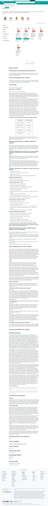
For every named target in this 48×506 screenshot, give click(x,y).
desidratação (15, 164)
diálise (35, 73)
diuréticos (20, 234)
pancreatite (14, 161)
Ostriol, (10, 448)
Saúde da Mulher (29, 3)
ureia (10, 162)
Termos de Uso (24, 477)
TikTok (34, 480)
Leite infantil (24, 3)
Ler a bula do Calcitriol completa (14, 464)
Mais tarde (11, 7)
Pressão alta (20, 3)
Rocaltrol (12, 448)
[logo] (3, 2)
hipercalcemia (28, 80)
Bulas (12, 482)
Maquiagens (42, 476)
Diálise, (10, 452)
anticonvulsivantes (12, 242)
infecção (19, 183)
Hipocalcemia (13, 452)
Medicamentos (14, 473)
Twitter (34, 474)
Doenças (13, 483)
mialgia (34, 156)
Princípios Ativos (14, 481)
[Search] (34, 2)
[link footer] (16, 501)
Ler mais (3, 14)
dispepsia (24, 157)
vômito (22, 156)
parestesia (10, 164)
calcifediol (20, 412)
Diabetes (17, 3)
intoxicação (30, 151)
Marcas (13, 484)
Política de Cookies (24, 476)
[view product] (19, 30)
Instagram (34, 476)
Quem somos (4, 473)
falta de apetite (14, 157)
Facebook (34, 475)
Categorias (13, 476)
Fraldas (41, 475)
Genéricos (33, 3)
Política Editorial (4, 474)
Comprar (19, 38)
